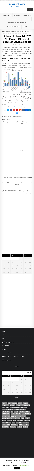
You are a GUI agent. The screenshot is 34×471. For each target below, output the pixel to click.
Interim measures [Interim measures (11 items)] (26, 414)
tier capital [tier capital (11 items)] (13, 427)
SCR (14, 116)
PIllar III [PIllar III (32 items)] (10, 420)
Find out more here (19, 107)
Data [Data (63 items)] (3, 407)
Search (29, 9)
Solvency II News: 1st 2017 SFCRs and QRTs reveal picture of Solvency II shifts (17, 39)
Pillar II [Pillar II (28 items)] (4, 420)
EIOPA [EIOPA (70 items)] (7, 407)
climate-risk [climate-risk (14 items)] (5, 405)
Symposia (27, 19)
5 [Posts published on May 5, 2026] (8, 262)
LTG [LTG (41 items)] (24, 416)
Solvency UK (27, 15)
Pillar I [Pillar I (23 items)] (27, 418)
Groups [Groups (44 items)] (16, 412)
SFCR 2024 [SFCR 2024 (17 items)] (18, 423)
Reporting (10, 116)
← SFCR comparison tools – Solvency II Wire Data (15, 190)
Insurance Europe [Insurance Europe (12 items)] (16, 414)
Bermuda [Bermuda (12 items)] (26, 403)
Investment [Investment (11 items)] (14, 416)
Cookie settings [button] (24, 465)
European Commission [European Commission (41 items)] (7, 409)
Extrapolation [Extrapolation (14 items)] (5, 412)
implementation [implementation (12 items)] (6, 414)
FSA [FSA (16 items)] (12, 412)
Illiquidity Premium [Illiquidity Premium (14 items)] (24, 412)
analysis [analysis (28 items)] (4, 403)
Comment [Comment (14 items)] (12, 405)
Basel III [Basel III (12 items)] (20, 403)
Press (3, 338)
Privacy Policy (5, 345)
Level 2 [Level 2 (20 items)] (20, 416)
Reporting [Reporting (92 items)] (27, 420)
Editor (3, 335)
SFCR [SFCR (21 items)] (13, 423)
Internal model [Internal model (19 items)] (6, 416)
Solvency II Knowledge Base (17, 23)
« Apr (16, 276)
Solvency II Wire (17, 3)
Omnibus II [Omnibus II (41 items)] (17, 418)
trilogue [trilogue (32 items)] (25, 427)
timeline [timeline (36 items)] (20, 427)
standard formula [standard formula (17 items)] (23, 425)
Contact (4, 349)
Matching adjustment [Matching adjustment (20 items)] (7, 418)
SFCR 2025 (17, 15)
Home (3, 31)
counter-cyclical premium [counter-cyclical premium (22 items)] (23, 405)
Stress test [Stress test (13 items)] (5, 427)
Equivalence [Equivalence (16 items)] (24, 407)
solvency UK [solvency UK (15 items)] (14, 425)
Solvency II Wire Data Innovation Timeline (13, 356)
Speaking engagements (8, 342)
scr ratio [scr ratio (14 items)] (8, 423)
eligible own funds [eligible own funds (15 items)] (14, 407)
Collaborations (15, 19)
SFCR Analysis (7, 15)
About (25, 27)
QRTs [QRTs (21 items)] (14, 420)
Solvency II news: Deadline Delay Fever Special (17, 150)
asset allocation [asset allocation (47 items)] (12, 403)
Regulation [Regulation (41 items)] (20, 420)
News (5, 19)
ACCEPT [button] (17, 468)
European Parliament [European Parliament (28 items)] (20, 409)
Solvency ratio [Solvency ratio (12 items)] (6, 425)
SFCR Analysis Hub (7, 360)
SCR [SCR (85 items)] (3, 423)
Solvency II (19, 116)
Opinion (8, 31)
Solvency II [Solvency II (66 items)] (25, 423)
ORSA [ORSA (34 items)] (22, 418)
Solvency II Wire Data (13, 27)
